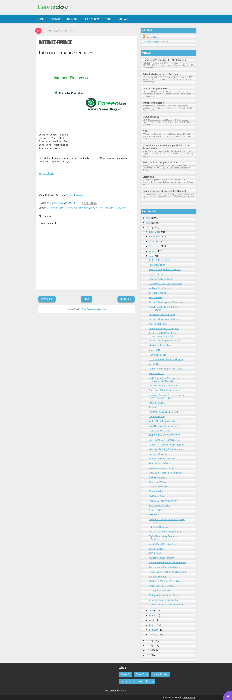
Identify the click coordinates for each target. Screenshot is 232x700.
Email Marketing (157, 576)
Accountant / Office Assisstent (164, 567)
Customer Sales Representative (164, 439)
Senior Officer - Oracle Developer (166, 604)
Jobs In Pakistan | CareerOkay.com (108, 207)
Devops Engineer (157, 274)
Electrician (148, 176)
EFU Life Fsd (155, 297)
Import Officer (156, 350)
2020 (149, 640)
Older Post (126, 299)
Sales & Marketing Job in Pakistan (160, 74)
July (151, 255)
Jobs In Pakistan (80, 207)
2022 (149, 222)
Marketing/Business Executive (164, 581)
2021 (149, 227)
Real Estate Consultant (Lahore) (165, 531)
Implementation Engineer (161, 467)
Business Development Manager (165, 318)
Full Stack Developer (159, 526)
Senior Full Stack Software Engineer (167, 444)
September (155, 246)
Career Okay (64, 207)
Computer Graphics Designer (164, 328)
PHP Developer (157, 264)
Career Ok (52, 207)
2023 (149, 217)
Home (86, 299)
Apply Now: (46, 173)
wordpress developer (153, 102)
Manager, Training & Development (166, 449)
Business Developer (159, 453)
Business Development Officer (164, 340)
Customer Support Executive (163, 385)
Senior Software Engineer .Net (164, 599)
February (153, 629)
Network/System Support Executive (167, 562)
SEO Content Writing (159, 505)
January (153, 634)
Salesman (153, 407)
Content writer (156, 491)
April (151, 620)
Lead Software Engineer (161, 278)
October (153, 241)
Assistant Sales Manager (161, 557)
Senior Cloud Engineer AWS (163, 421)
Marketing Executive (159, 345)
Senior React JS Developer (162, 585)
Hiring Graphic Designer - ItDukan (160, 162)
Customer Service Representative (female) (164, 190)
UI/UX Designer (151, 116)
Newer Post (47, 299)
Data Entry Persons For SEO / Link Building (164, 59)
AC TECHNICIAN (158, 323)
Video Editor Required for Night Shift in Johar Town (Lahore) (166, 147)
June (151, 610)
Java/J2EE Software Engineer (163, 500)
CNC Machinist (157, 495)
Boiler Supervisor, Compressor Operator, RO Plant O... (164, 379)
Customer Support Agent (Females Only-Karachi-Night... (166, 396)
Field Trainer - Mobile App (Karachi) (167, 571)
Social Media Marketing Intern (164, 425)
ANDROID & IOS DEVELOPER (164, 435)
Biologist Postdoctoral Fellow (164, 595)
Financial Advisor (157, 354)
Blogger (122, 690)
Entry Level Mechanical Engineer (165, 472)
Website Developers (159, 288)
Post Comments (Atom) (93, 309)
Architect (153, 514)
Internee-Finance (55, 42)
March (152, 624)
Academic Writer (157, 481)
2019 (149, 645)
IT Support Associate (159, 590)
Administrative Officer (160, 463)
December (154, 231)
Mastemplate (189, 697)
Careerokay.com (74, 195)
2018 (149, 650)
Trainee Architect (158, 477)
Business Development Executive (165, 302)
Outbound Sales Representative (165, 390)
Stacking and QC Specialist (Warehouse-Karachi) (162, 334)
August (153, 251)
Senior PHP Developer (160, 260)
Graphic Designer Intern (155, 88)
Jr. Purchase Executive (160, 430)
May (151, 615)
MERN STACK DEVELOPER (163, 411)
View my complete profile (156, 41)
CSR (145, 131)
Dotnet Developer (158, 486)
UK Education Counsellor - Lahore (166, 359)
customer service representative (165, 283)
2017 (149, 655)
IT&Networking (157, 416)
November (154, 236)
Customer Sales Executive (162, 314)
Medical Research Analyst (162, 458)
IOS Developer (156, 548)
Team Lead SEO (157, 509)
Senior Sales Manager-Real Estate (166, 368)
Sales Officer (155, 363)
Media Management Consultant (165, 269)
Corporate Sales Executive (162, 543)
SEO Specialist (156, 553)
